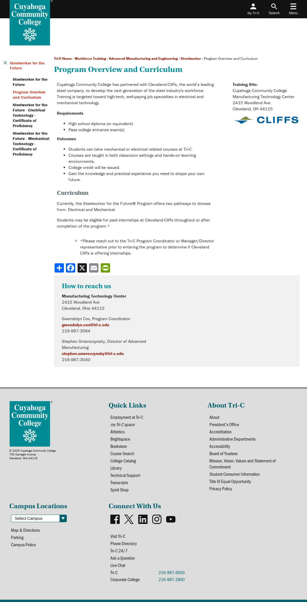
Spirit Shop (119, 489)
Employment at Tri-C (126, 417)
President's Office (224, 424)
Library (116, 468)
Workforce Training (90, 58)
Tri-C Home (63, 58)
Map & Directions (25, 530)
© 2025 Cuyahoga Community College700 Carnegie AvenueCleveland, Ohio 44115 (32, 454)
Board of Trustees (223, 453)
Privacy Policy (220, 488)
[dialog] (289, 584)
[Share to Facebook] (71, 268)
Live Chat (117, 565)
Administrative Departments (232, 439)
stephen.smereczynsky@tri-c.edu (93, 353)
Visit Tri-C (117, 536)
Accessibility (219, 446)
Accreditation (220, 431)
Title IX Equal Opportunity (230, 481)
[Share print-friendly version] (106, 268)
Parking (17, 537)
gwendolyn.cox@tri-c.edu (85, 324)
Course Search (122, 453)
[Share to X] (83, 268)
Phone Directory (123, 543)
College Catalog (123, 460)
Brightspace (120, 439)
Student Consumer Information (234, 474)
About (214, 417)
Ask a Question (122, 558)
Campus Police (23, 544)
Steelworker (191, 58)
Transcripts (119, 482)
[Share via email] (94, 268)
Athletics (117, 431)
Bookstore (118, 446)
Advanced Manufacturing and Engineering (143, 58)
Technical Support (125, 475)
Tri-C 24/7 (119, 550)
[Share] (59, 268)
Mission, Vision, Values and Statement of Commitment (242, 463)
